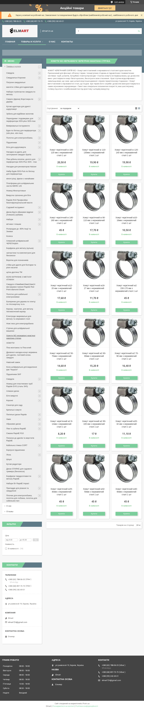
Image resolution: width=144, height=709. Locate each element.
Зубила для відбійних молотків (20, 114)
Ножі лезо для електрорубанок (20, 323)
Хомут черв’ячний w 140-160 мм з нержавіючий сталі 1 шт (61, 220)
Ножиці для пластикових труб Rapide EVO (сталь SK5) (19, 385)
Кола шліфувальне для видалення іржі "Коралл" (21, 368)
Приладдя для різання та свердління (17, 489)
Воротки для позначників (17, 260)
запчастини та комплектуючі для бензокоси (20, 254)
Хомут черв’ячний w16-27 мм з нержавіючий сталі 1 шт (94, 288)
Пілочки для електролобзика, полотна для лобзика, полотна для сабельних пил (21, 498)
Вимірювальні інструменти (18, 126)
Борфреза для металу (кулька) (20, 248)
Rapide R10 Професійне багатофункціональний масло (19, 201)
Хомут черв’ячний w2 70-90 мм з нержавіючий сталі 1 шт (126, 356)
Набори (9, 219)
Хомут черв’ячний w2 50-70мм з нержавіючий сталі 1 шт (61, 356)
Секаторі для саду (14, 405)
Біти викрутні (12, 396)
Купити (61, 174)
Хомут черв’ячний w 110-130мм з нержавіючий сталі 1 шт (94, 153)
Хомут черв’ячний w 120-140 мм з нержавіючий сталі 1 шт (126, 153)
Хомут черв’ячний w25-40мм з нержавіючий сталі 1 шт (62, 492)
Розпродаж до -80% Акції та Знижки (18, 230)
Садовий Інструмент (15, 207)
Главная (10, 41)
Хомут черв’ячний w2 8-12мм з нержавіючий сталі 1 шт (61, 424)
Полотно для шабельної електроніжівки (17, 295)
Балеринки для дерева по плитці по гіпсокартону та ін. (20, 302)
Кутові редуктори (13, 464)
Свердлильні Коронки (15, 78)
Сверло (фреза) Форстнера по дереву (19, 100)
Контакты (67, 41)
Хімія (8, 419)
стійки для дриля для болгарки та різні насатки (21, 266)
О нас (52, 41)
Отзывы (9, 511)
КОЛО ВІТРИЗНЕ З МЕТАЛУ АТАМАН (19, 278)
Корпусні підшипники (15, 450)
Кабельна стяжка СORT (16, 445)
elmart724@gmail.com (17, 622)
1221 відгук (119, 2)
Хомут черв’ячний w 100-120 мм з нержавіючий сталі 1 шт (61, 153)
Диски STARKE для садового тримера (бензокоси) (19, 470)
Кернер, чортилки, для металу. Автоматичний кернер (19, 310)
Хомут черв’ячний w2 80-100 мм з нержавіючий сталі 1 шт (94, 424)
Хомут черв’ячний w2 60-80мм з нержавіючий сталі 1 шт (94, 356)
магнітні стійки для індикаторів (19, 87)
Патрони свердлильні (15, 82)
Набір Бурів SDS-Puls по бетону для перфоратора (20, 172)
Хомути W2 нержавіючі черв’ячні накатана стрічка (20, 336)
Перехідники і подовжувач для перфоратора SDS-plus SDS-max (21, 119)
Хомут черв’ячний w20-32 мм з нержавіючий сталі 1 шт (126, 424)
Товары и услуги (31, 41)
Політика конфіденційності (87, 706)
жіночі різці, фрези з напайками (20, 179)
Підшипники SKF (13, 374)
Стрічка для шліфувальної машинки (18, 329)
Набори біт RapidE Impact (17, 483)
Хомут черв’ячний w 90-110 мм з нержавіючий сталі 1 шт (94, 220)
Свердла (10, 73)
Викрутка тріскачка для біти (18, 195)
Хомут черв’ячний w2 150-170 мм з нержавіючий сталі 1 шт (126, 288)
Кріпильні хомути (13, 410)
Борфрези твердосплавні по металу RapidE (18, 477)
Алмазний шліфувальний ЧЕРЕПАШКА (17, 242)
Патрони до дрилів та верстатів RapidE (20, 439)
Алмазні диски (12, 391)
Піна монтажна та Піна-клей (18, 348)
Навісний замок (13, 362)
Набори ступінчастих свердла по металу (20, 93)
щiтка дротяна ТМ (14, 272)
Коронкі (9, 400)
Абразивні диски (13, 424)
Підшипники (11, 142)
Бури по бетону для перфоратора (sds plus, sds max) (21, 131)
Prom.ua (86, 704)
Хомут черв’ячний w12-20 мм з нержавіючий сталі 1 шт (62, 288)
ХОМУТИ (10, 343)
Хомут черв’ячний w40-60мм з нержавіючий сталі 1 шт (126, 492)
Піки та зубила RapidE (16, 428)
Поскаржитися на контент (63, 706)
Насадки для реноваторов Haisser (21, 166)
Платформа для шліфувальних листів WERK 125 (20, 184)
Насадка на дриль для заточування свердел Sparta (18, 153)
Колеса (9, 236)
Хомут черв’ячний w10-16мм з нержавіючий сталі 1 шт (126, 220)
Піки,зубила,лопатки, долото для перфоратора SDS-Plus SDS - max (21, 160)
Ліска (8, 455)
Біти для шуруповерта (16, 147)
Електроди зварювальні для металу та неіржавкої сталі (18, 317)
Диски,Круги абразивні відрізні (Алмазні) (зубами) (19, 213)
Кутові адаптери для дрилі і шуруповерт (18, 107)
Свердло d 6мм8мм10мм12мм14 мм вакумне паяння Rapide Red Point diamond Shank (20, 287)
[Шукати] (139, 31)
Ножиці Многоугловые (16, 191)
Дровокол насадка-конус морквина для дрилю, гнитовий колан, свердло (21, 355)
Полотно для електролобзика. (19, 138)
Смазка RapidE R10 (15, 433)
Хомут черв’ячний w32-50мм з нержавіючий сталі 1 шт (94, 492)
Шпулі (9, 459)
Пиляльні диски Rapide (16, 414)
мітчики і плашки (13, 224)
